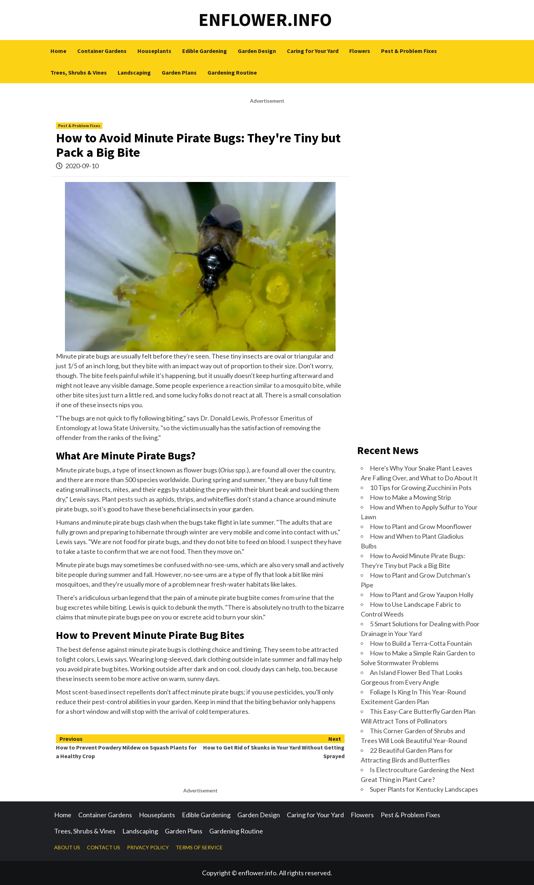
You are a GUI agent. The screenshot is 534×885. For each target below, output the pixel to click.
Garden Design (257, 50)
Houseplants (154, 50)
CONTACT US (103, 847)
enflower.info (265, 19)
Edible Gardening (204, 50)
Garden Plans (179, 72)
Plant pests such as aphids (138, 499)
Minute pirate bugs (83, 470)
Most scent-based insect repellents (106, 692)
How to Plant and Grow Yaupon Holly (421, 595)
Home (58, 50)
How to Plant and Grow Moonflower (421, 526)
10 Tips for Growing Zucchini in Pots (421, 488)
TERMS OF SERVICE (199, 847)
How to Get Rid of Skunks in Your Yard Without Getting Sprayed (272, 747)
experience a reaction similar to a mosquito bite (258, 385)
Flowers (359, 50)
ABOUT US (67, 847)
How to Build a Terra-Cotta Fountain (421, 643)
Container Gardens (102, 50)
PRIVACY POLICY (148, 847)
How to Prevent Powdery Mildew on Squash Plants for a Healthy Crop (128, 747)
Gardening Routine (232, 72)
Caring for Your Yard (312, 50)
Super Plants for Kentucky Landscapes (424, 789)
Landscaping (134, 72)
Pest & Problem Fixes (409, 50)
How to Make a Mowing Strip (410, 497)
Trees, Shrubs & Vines (79, 72)
